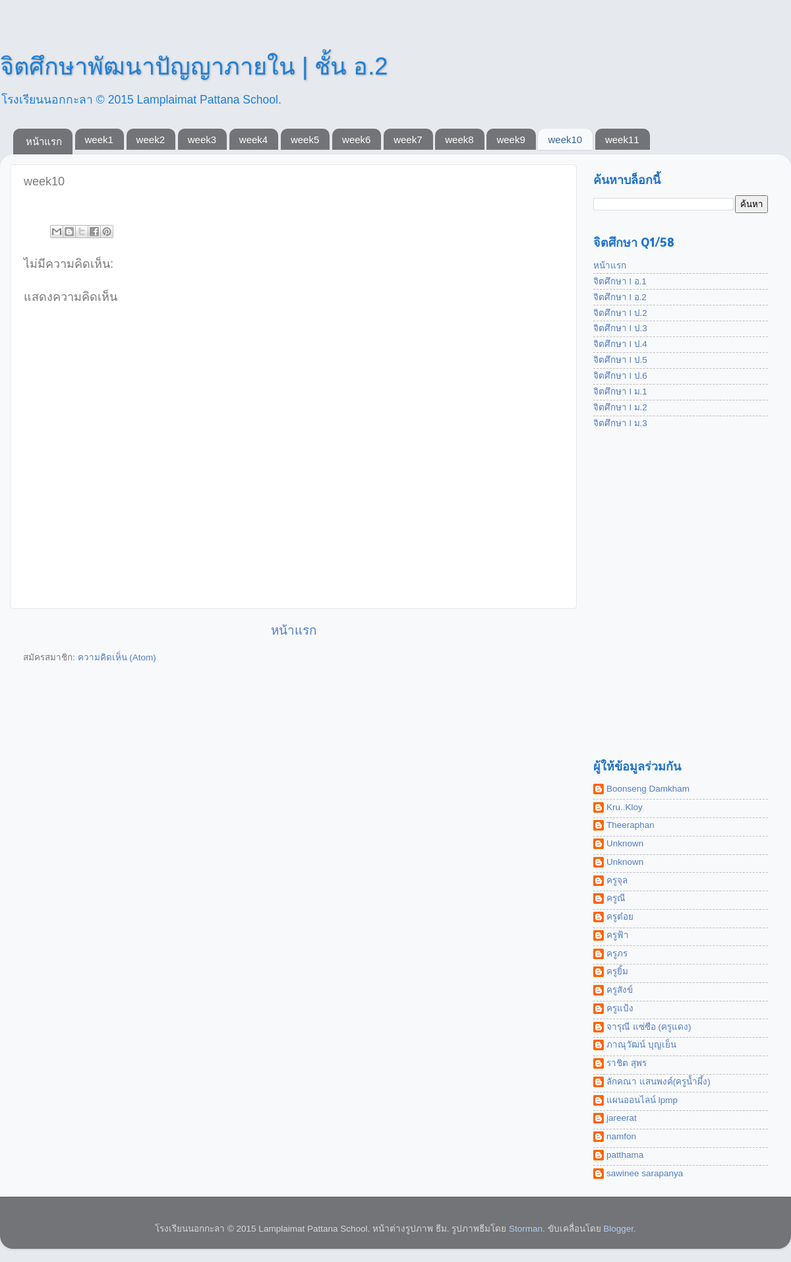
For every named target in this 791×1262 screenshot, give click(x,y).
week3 (202, 139)
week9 (510, 139)
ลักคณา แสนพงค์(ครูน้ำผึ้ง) (658, 1082)
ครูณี (616, 898)
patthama (624, 1155)
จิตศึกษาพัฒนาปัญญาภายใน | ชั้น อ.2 (194, 66)
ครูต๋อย (619, 917)
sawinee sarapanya (644, 1173)
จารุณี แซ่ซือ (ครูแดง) (648, 1027)
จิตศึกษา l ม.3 (620, 423)
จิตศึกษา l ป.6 (620, 376)
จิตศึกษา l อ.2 (620, 297)
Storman (525, 1229)
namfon (621, 1136)
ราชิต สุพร (626, 1063)
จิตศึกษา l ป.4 (620, 344)
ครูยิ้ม (617, 971)
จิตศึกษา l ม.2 (620, 407)
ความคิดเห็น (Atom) (117, 657)
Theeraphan (630, 825)
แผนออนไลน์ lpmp (642, 1100)
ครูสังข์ (619, 990)
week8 (459, 139)
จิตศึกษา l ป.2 (620, 313)
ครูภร (617, 954)
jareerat (621, 1118)
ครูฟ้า (617, 935)
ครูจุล (617, 880)
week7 (408, 139)
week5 (305, 139)
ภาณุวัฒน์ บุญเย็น (641, 1045)
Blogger (618, 1229)
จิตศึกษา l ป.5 (620, 360)
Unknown (624, 843)
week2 (150, 139)
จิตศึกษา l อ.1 (620, 281)
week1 (99, 139)
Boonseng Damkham (647, 789)
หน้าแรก (44, 141)
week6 (356, 139)
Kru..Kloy (624, 807)
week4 (253, 139)
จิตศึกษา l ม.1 (620, 391)
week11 (622, 139)
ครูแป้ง (619, 1008)
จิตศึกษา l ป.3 (620, 328)
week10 (565, 139)
